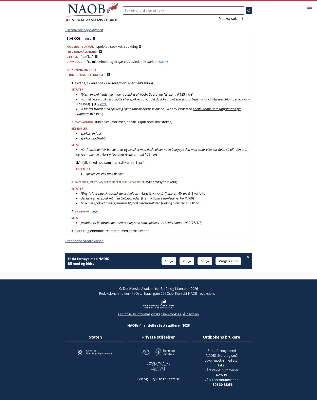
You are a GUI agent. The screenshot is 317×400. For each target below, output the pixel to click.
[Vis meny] (309, 7)
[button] (158, 46)
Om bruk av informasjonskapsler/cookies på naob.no (158, 314)
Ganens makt (134, 154)
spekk (163, 61)
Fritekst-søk (231, 18)
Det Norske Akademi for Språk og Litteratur (156, 288)
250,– (187, 261)
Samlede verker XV (175, 198)
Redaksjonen (109, 293)
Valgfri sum (228, 261)
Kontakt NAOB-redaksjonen (196, 293)
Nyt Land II (171, 94)
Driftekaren (169, 193)
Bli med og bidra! (81, 263)
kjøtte (102, 104)
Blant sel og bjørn (237, 99)
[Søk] (249, 10)
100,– (169, 261)
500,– (205, 261)
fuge (94, 211)
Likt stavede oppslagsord (84, 30)
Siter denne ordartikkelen (84, 241)
